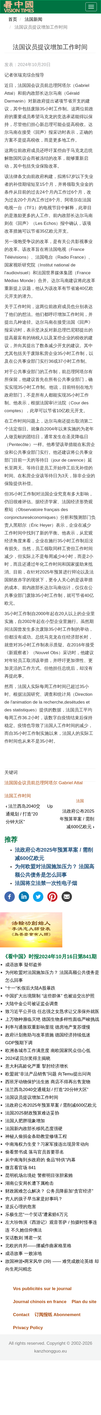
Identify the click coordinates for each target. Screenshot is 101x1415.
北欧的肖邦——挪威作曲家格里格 (38, 1245)
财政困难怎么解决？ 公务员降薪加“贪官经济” (49, 1191)
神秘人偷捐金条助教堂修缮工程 (36, 1136)
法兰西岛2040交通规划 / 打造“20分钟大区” (23, 814)
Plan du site (84, 1301)
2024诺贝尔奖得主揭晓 (27, 1058)
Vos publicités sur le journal (42, 1288)
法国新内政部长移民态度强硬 (34, 1128)
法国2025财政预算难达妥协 (32, 1113)
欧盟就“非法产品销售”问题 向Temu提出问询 (48, 1074)
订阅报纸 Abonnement (57, 1314)
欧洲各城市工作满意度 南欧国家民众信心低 (47, 1050)
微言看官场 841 (20, 1167)
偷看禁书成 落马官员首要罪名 (34, 1152)
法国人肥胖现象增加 (25, 1120)
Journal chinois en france (39, 1301)
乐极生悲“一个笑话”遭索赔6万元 (36, 1214)
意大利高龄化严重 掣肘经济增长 (36, 1066)
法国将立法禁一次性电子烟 (46, 883)
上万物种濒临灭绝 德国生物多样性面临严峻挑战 (52, 1019)
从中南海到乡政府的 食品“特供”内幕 (40, 1159)
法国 (80, 801)
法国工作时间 (17, 795)
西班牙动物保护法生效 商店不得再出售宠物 (47, 1081)
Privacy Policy (28, 1327)
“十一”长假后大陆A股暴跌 (30, 988)
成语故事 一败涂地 (23, 1253)
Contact (21, 1314)
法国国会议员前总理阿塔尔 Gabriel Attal (43, 782)
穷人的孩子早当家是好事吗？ (34, 1198)
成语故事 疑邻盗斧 (23, 964)
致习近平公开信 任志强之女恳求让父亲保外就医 (52, 1011)
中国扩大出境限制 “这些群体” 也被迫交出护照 (50, 995)
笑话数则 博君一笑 (23, 1237)
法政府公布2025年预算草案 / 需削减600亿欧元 (77, 819)
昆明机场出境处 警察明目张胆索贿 (39, 1175)
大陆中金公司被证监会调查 (31, 1003)
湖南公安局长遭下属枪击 (29, 1183)
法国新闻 (33, 19)
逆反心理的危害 (20, 1206)
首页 (12, 19)
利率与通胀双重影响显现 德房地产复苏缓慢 (47, 1027)
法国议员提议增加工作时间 (31, 1097)
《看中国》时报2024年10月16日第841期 (50, 956)
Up (50, 806)
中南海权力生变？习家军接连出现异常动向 (47, 1144)
